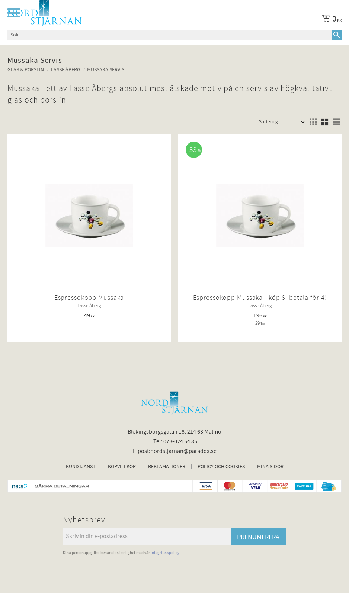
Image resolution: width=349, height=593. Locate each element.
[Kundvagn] (330, 20)
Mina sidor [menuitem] (270, 466)
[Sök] (337, 35)
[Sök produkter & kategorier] (169, 35)
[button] (13, 12)
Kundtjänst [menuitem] (81, 466)
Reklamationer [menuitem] (166, 466)
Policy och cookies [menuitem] (221, 466)
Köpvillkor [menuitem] (122, 466)
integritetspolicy (165, 552)
